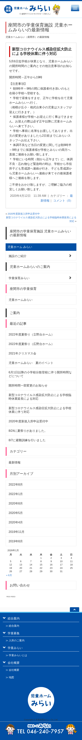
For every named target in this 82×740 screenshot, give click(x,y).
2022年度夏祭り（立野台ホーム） (31, 334)
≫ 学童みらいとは (16, 655)
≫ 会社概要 (12, 669)
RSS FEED (11, 597)
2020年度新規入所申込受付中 (24, 213)
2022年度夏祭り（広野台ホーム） (31, 344)
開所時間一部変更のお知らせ (28, 385)
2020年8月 (16, 503)
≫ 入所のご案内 (15, 640)
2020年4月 (16, 522)
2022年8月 (16, 484)
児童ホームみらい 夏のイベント (31, 362)
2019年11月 (16, 531)
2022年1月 (16, 494)
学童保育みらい (19, 277)
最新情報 (15, 462)
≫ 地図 (10, 677)
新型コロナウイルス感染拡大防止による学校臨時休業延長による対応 (40, 396)
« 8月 (9, 575)
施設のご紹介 (18, 255)
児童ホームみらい (21, 299)
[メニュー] (75, 8)
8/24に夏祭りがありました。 (28, 430)
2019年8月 (16, 541)
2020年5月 (16, 512)
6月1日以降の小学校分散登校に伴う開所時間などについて (40, 374)
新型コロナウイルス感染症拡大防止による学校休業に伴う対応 (42, 51)
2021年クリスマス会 (22, 353)
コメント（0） (63, 200)
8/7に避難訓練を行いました (27, 440)
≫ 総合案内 (12, 625)
